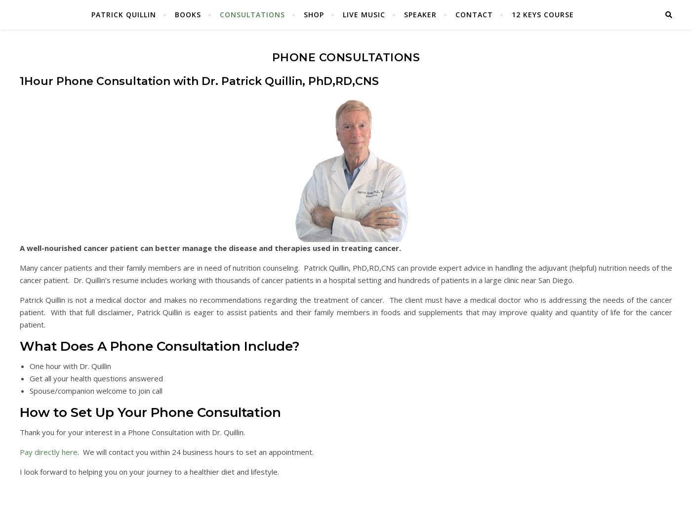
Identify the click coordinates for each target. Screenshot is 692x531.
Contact (474, 14)
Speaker (420, 14)
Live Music (364, 14)
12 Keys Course (543, 14)
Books (188, 14)
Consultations (252, 14)
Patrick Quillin (123, 14)
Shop (314, 14)
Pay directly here (49, 452)
